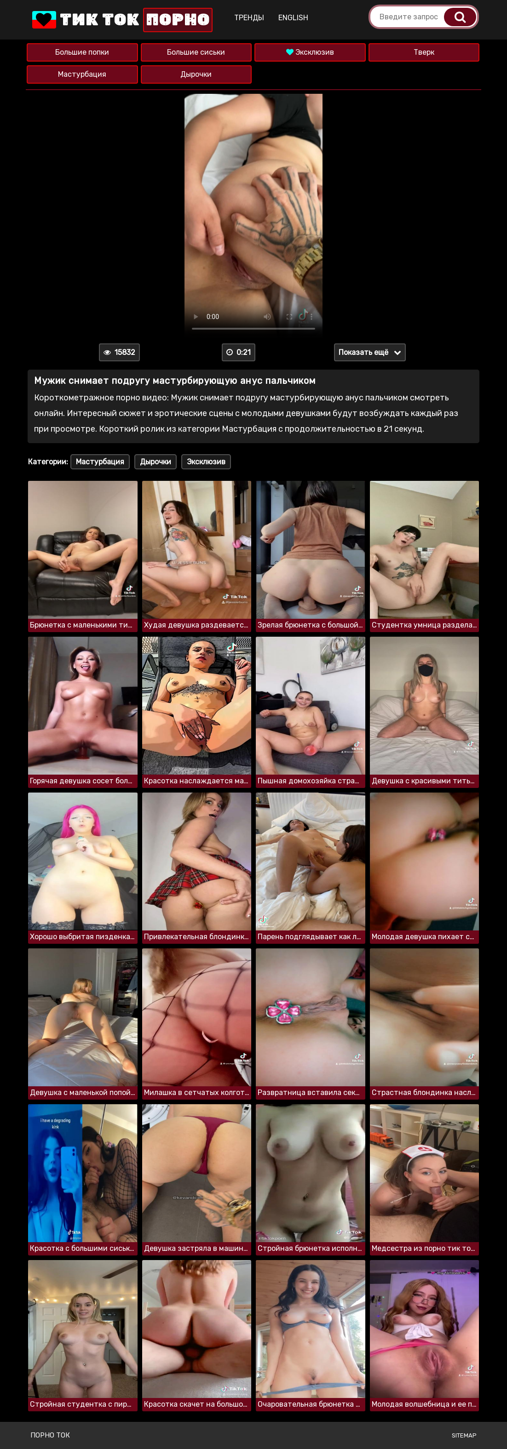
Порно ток (50, 1435)
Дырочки (196, 74)
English (293, 17)
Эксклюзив (310, 52)
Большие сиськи (196, 52)
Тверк (424, 52)
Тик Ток (121, 20)
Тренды (249, 17)
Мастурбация (82, 74)
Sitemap (464, 1435)
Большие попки (82, 52)
